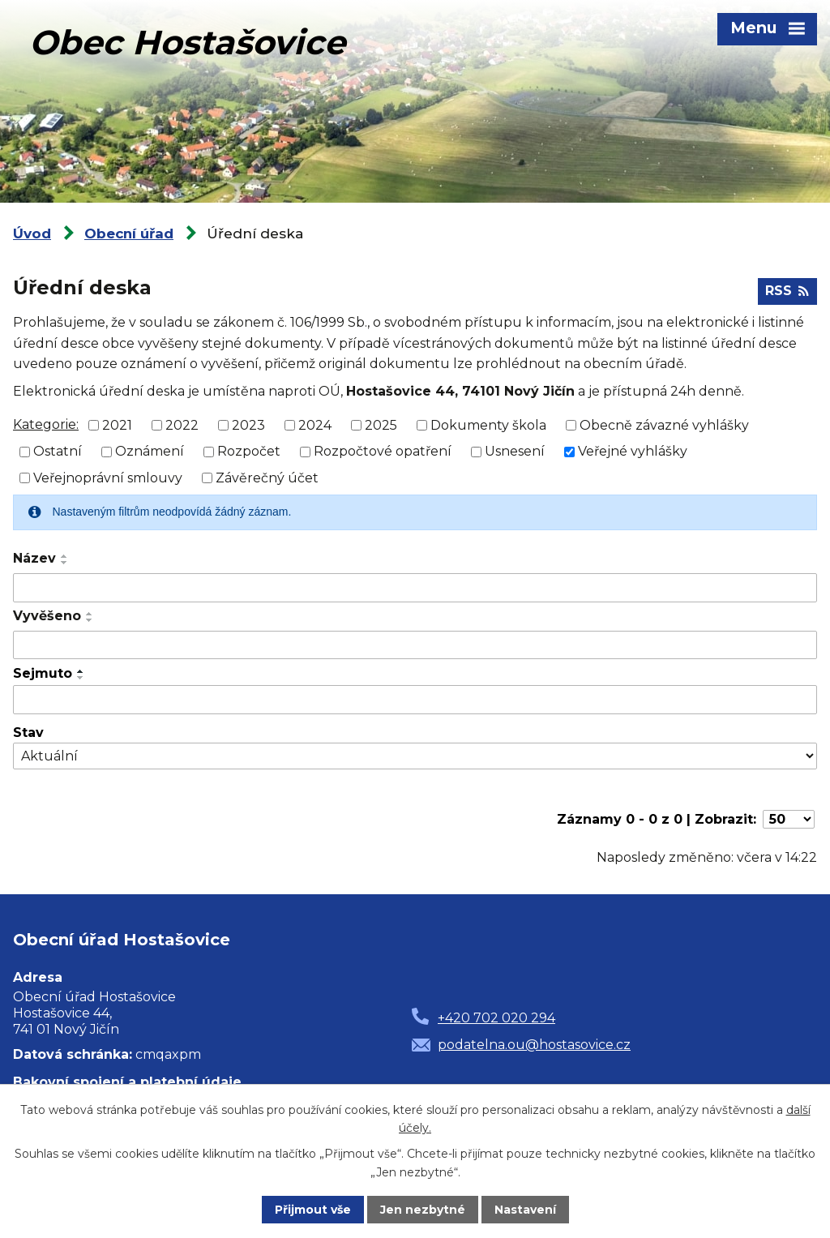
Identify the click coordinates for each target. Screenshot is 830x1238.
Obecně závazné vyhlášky (664, 424)
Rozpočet (248, 451)
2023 (248, 424)
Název (34, 558)
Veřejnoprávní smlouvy (107, 478)
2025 (381, 424)
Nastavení (525, 1209)
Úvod (32, 233)
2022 (182, 424)
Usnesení (515, 451)
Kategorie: (46, 424)
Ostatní (57, 451)
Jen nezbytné (422, 1209)
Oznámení (149, 451)
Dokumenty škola (488, 424)
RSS (787, 290)
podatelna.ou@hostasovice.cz (534, 1044)
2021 (117, 424)
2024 (315, 424)
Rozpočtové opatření (382, 451)
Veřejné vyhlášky (632, 451)
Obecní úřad (128, 233)
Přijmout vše (313, 1209)
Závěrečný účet (267, 478)
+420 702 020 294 (496, 1018)
